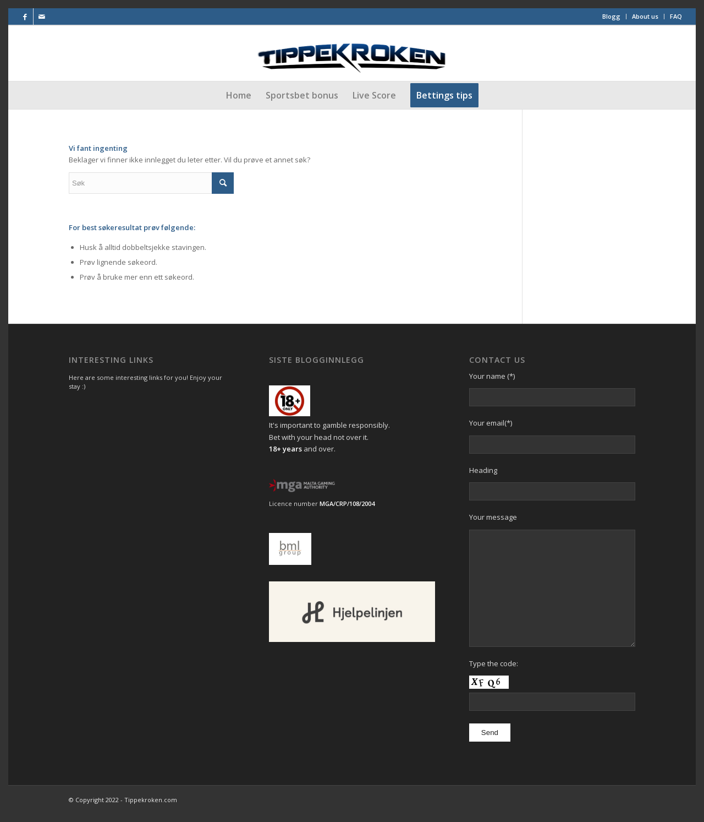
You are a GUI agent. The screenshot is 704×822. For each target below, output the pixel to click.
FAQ (676, 16)
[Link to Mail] (42, 16)
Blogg (611, 16)
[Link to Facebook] (25, 16)
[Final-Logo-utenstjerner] (352, 53)
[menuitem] (611, 16)
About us (645, 16)
